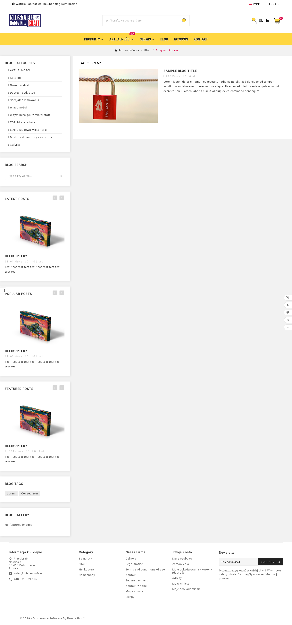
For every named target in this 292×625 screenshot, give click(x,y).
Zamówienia (180, 564)
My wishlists (180, 583)
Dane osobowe (182, 558)
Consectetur (29, 493)
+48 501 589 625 (25, 579)
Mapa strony (134, 591)
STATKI (84, 564)
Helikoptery (16, 256)
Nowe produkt (19, 85)
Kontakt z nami (136, 585)
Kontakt (131, 575)
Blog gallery (17, 515)
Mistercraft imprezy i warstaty (31, 137)
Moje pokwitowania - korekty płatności (192, 571)
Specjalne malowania (24, 100)
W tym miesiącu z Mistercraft (30, 114)
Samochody (87, 575)
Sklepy (130, 596)
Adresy (177, 578)
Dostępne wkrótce (22, 92)
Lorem (11, 493)
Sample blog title (180, 71)
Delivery (131, 558)
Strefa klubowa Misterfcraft (29, 129)
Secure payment (137, 580)
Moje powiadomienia (186, 589)
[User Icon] (260, 21)
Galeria (15, 144)
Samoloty (85, 558)
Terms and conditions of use (145, 569)
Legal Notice (134, 564)
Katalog (15, 77)
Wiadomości (18, 107)
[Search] (141, 20)
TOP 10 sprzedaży (22, 122)
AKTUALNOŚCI (20, 70)
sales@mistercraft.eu (29, 573)
